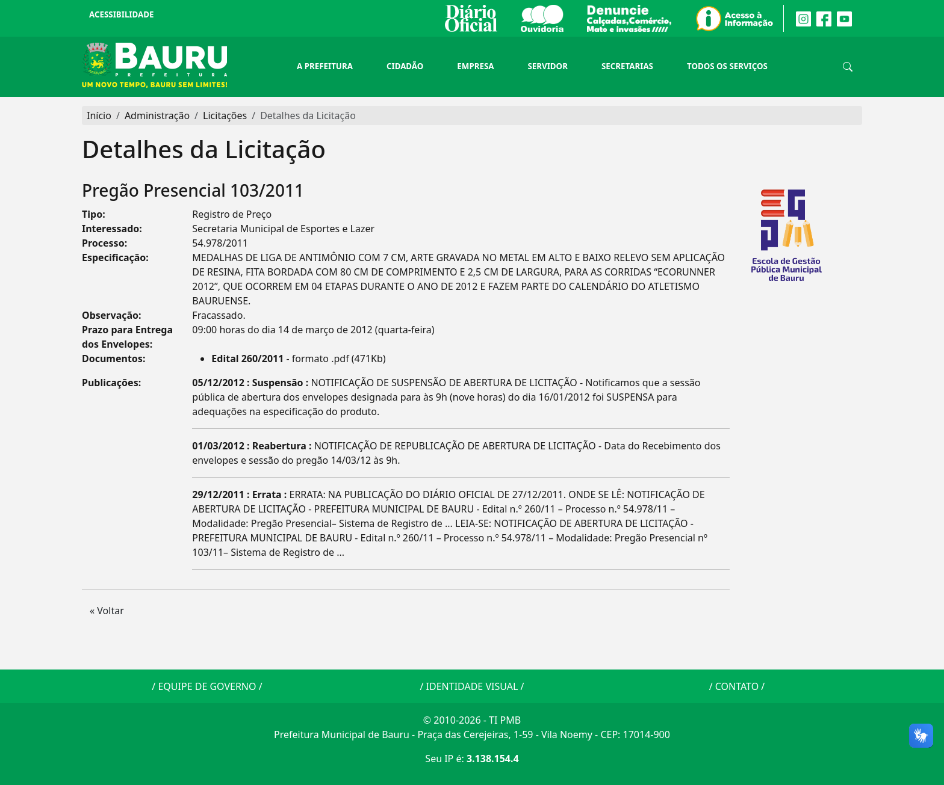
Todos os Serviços (727, 66)
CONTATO (737, 686)
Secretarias (627, 66)
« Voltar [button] (107, 610)
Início (99, 115)
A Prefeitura (325, 66)
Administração (157, 115)
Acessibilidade (121, 14)
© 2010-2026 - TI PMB (472, 720)
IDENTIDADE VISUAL (472, 686)
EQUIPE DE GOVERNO (207, 686)
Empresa (475, 66)
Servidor (547, 66)
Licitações (225, 115)
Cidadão (405, 66)
